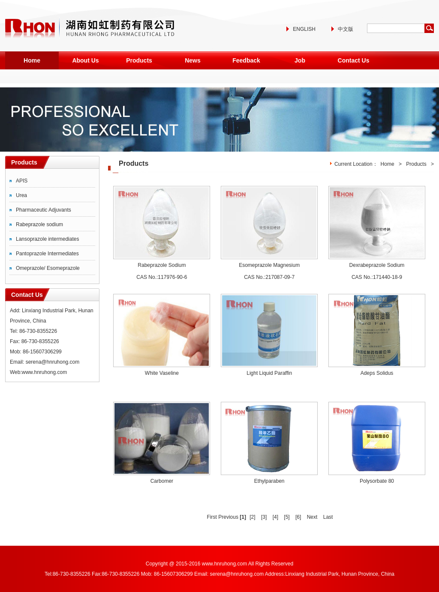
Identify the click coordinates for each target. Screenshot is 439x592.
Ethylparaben (269, 481)
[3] (264, 517)
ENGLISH (304, 29)
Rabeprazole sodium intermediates (39, 226)
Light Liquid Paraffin (269, 373)
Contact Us (354, 60)
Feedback (246, 60)
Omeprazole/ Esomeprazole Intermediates (48, 270)
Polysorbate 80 (377, 481)
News (193, 60)
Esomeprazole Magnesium (269, 265)
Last (328, 517)
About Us (85, 60)
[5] (286, 517)
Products (139, 60)
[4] (275, 517)
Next (312, 517)
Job (300, 60)
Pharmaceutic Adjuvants (43, 210)
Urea (21, 195)
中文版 (345, 29)
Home (32, 60)
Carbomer (161, 481)
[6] (298, 517)
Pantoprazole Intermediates (47, 254)
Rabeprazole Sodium (162, 265)
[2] (252, 517)
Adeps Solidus (377, 373)
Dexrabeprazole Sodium (377, 265)
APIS (21, 181)
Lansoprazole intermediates (47, 239)
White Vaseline (162, 373)
